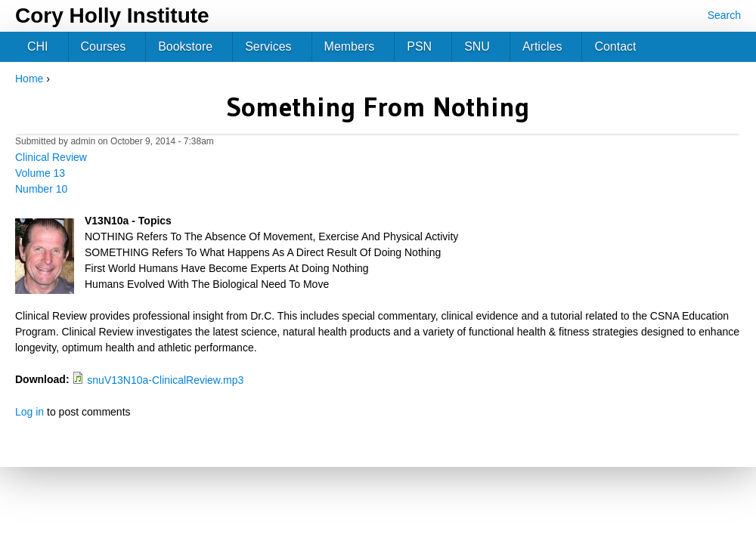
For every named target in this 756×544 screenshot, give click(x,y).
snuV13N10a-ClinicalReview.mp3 (165, 380)
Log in (29, 412)
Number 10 (41, 189)
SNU (477, 46)
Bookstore (185, 46)
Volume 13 (40, 173)
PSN (419, 46)
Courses (103, 46)
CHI (37, 46)
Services (268, 46)
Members (349, 46)
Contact (615, 46)
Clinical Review (51, 157)
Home (29, 79)
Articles (542, 46)
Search (724, 15)
